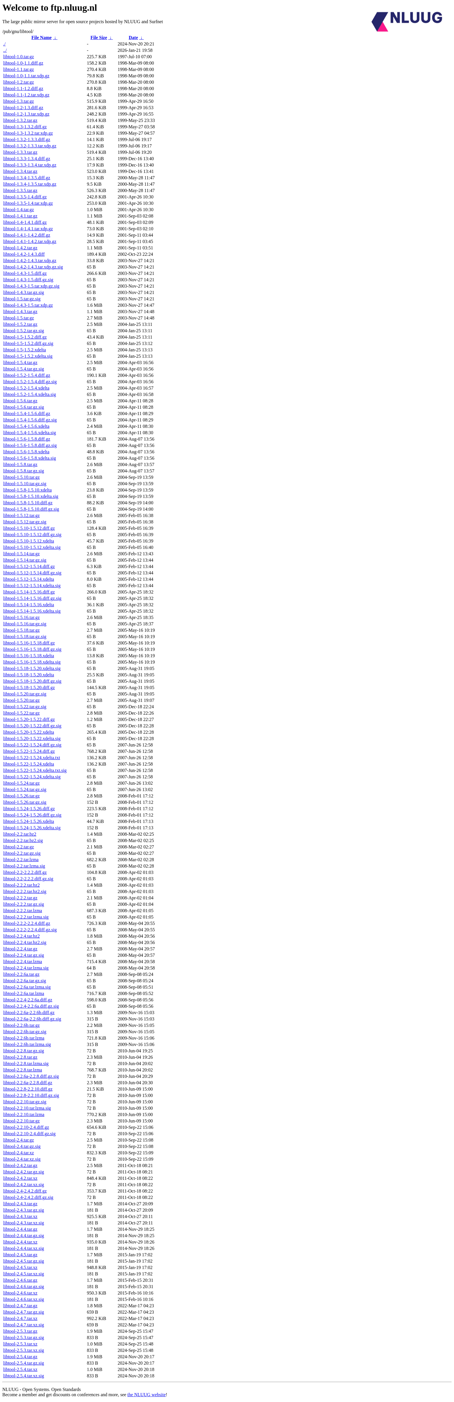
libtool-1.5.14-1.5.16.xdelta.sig (32, 611)
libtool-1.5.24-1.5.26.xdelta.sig (32, 827)
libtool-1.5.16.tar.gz (21, 617)
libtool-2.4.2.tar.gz (20, 1165)
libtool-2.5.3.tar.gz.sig (23, 1337)
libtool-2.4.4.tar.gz (20, 1229)
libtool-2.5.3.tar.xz (20, 1343)
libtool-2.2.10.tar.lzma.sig (27, 1108)
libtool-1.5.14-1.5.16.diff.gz (29, 591)
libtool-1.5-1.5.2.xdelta (24, 349)
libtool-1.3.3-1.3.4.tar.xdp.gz (29, 165)
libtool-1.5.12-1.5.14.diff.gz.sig (32, 572)
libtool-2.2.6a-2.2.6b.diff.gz (28, 1012)
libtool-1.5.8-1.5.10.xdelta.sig (30, 496)
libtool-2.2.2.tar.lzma (22, 910)
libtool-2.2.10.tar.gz (21, 1120)
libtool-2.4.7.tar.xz (20, 1318)
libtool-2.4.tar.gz (18, 1140)
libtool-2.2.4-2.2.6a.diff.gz (27, 999)
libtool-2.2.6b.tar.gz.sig (24, 1031)
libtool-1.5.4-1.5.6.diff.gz (26, 413)
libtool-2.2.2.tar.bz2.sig (24, 891)
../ (5, 50)
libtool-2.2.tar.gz (18, 846)
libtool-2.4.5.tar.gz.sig (23, 1261)
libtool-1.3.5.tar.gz (20, 190)
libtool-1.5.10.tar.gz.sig (24, 483)
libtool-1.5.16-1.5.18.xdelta (28, 655)
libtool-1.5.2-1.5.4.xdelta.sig (29, 394)
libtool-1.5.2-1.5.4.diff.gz (26, 375)
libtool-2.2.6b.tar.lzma (23, 1038)
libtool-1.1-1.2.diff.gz (23, 88)
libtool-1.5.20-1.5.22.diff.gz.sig (32, 725)
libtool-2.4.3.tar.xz (20, 1216)
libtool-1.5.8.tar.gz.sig (23, 470)
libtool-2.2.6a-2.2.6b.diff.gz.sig (32, 1018)
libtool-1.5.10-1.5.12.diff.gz (29, 528)
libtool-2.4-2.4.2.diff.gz (25, 1191)
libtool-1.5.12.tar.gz (21, 515)
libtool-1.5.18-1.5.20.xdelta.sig (32, 668)
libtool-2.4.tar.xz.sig (22, 1159)
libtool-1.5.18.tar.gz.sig (24, 636)
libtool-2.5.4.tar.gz (20, 1356)
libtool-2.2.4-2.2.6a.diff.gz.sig (31, 1006)
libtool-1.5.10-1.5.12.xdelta (28, 540)
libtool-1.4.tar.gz (18, 209)
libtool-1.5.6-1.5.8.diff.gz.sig (30, 445)
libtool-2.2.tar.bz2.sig (23, 840)
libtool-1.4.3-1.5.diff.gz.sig (28, 279)
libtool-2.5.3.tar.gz (20, 1331)
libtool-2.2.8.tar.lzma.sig (26, 1063)
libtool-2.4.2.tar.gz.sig (23, 1171)
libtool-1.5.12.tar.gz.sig (24, 521)
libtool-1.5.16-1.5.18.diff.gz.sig (32, 649)
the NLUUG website (146, 1394)
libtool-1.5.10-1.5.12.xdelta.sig (32, 547)
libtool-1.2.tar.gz (18, 82)
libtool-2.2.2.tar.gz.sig (23, 904)
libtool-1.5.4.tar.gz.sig (23, 368)
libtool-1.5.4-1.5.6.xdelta (26, 426)
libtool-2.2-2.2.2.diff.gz (25, 872)
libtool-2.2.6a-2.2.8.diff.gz (27, 1082)
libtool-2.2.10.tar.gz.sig (24, 1101)
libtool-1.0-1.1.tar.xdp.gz (26, 75)
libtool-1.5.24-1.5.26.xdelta (28, 821)
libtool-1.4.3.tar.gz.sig (23, 292)
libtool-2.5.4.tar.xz (20, 1369)
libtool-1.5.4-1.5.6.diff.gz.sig (30, 419)
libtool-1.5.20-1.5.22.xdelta (28, 732)
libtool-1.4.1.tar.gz (20, 215)
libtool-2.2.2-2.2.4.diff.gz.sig (30, 929)
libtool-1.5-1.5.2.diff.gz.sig (28, 343)
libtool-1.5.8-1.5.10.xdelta (27, 490)
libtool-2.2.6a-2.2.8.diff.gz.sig (31, 1076)
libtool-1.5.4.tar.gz (20, 362)
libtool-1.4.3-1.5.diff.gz (25, 273)
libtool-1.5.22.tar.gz (21, 713)
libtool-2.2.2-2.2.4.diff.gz (26, 923)
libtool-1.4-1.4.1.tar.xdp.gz (28, 228)
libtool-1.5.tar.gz (18, 317)
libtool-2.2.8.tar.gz (20, 1057)
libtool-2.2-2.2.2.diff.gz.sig (28, 878)
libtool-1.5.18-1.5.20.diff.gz (29, 687)
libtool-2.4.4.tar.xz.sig (23, 1248)
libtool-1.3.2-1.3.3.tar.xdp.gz (29, 145)
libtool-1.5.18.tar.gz (21, 630)
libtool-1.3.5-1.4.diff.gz (25, 196)
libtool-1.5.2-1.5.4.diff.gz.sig (30, 381)
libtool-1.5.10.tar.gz (21, 477)
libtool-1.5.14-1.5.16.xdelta (28, 604)
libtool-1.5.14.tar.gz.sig (24, 560)
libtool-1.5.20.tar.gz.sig (24, 693)
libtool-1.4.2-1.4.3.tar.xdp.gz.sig (33, 266)
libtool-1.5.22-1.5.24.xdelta (28, 764)
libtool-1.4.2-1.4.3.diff (24, 254)
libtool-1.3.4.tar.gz (20, 171)
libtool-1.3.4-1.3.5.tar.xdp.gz (29, 184)
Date (133, 37)
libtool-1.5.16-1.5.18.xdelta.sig (32, 662)
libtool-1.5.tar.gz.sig (22, 298)
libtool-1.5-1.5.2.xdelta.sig (27, 356)
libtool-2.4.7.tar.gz (20, 1305)
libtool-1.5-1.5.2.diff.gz (25, 337)
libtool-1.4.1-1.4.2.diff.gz (26, 235)
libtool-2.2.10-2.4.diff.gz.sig (29, 1133)
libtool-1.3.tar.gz (18, 101)
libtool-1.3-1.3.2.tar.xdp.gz (28, 133)
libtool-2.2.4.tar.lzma (22, 961)
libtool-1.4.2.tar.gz (20, 247)
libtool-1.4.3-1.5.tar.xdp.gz (28, 305)
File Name (42, 37)
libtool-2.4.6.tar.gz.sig (23, 1286)
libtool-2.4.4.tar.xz (20, 1241)
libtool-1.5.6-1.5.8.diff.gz (26, 439)
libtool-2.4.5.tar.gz (20, 1254)
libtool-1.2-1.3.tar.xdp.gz (26, 114)
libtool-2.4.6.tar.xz (20, 1292)
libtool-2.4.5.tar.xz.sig (23, 1273)
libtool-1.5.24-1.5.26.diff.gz (29, 808)
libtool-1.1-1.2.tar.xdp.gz (26, 94)
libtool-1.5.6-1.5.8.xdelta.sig (29, 458)
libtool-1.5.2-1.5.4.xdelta (26, 388)
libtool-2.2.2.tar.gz (20, 897)
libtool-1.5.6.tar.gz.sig (23, 407)
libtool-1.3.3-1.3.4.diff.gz (26, 158)
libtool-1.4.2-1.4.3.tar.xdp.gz (29, 260)
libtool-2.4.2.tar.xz (20, 1178)
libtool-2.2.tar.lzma (21, 859)
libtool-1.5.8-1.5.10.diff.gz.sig (31, 509)
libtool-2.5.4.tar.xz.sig (23, 1375)
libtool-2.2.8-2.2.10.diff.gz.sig (31, 1095)
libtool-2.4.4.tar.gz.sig (23, 1235)
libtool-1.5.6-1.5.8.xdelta (26, 451)
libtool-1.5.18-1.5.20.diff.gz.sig (32, 681)
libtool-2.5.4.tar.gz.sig (23, 1363)
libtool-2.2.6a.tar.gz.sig (24, 980)
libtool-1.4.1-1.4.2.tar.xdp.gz (29, 241)
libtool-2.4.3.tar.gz (20, 1203)
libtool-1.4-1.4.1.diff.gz (25, 222)
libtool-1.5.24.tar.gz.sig (24, 789)
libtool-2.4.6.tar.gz (20, 1280)
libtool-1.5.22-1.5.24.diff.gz (29, 751)
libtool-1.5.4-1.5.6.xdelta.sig (29, 432)
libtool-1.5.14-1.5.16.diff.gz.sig (32, 598)
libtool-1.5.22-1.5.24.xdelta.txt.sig (35, 770)
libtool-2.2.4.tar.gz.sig (23, 955)
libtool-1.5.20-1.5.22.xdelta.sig (32, 738)
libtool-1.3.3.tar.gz (20, 152)
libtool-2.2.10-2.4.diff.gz (26, 1127)
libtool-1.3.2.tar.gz (20, 120)
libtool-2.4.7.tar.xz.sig (23, 1324)
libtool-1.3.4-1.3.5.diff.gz (26, 177)
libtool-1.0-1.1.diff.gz (23, 63)
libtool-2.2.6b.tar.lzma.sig (27, 1044)
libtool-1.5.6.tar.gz (20, 400)
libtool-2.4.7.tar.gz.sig (23, 1312)
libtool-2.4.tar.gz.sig (22, 1146)
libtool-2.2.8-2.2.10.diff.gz (27, 1089)
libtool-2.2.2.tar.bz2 (21, 885)
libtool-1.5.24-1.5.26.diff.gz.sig (32, 815)
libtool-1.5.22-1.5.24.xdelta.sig (32, 776)
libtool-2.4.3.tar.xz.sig (23, 1222)
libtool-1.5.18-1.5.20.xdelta (28, 674)
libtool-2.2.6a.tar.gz (21, 974)
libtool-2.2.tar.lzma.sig (24, 866)
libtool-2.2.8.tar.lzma (22, 1069)
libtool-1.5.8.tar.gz (20, 464)
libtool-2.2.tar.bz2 (19, 834)
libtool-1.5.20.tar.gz (21, 700)
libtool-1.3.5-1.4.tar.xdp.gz (28, 203)
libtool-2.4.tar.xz (18, 1152)
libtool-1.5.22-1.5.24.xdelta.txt (31, 757)
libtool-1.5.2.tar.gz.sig (23, 330)
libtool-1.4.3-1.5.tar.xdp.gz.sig (31, 286)
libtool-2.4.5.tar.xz (20, 1267)
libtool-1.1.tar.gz (18, 69)
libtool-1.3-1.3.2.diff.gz (25, 126)
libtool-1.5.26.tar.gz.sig (24, 802)
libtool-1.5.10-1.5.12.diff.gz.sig (32, 534)
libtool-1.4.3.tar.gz (20, 311)
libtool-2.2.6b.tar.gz (21, 1025)
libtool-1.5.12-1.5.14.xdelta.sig (32, 585)
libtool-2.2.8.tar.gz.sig (23, 1050)
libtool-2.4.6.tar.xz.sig (23, 1299)
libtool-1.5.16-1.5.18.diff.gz (29, 642)
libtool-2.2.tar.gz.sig (22, 853)
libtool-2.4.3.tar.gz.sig (23, 1210)
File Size (98, 37)
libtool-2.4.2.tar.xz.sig (23, 1184)
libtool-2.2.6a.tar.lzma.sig (27, 987)
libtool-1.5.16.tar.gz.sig (24, 623)
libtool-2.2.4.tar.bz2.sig (24, 942)
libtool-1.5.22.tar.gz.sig (24, 706)
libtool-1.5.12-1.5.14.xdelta (28, 579)
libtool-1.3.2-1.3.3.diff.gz (26, 139)
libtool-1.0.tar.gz (18, 56)
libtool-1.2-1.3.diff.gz (23, 107)
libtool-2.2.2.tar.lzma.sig (26, 916)
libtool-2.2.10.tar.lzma (23, 1114)
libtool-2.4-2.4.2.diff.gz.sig (28, 1197)
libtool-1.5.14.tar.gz (21, 553)
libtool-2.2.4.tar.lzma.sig (26, 967)
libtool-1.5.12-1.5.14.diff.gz (29, 566)
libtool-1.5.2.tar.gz (20, 324)
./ (4, 43)
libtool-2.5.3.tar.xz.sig (23, 1350)
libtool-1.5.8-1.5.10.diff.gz (27, 502)
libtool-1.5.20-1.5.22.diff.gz (29, 719)
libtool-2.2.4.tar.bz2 (21, 936)
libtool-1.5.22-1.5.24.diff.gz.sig (32, 744)
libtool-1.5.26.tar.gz (21, 795)
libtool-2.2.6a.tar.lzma (23, 993)
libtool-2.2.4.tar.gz (20, 948)
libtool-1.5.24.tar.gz (21, 783)
